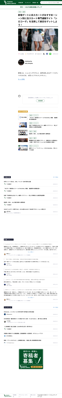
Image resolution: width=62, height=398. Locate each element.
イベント (36, 115)
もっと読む (21, 79)
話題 (24, 11)
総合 (31, 131)
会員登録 (40, 100)
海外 (35, 138)
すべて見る (55, 177)
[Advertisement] (38, 86)
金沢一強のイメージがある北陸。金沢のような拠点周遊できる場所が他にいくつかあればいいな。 (27, 261)
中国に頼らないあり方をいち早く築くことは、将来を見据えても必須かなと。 (22, 272)
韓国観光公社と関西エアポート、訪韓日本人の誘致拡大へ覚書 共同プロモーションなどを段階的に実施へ (43, 141)
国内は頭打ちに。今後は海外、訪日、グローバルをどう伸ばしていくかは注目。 (23, 282)
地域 (20, 11)
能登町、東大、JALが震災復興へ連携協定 (39, 133)
